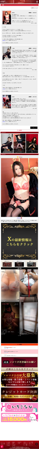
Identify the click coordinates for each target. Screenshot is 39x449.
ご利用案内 (8, 443)
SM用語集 (8, 445)
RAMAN (3, 1)
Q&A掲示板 (19, 442)
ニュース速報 (3, 443)
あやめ (4, 40)
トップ (2, 442)
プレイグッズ (8, 444)
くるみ (4, 88)
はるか (4, 121)
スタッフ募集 (25, 445)
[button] (1, 189)
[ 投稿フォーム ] (34, 7)
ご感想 (19, 443)
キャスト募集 (25, 444)
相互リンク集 (31, 443)
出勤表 (13, 443)
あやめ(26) (19, 217)
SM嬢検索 (13, 445)
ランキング (13, 444)
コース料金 (8, 442)
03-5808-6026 (18, 447)
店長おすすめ (3, 444)
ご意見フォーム (25, 443)
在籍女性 (13, 442)
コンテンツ (30, 444)
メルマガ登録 (31, 442)
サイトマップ (31, 445)
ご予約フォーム (25, 442)
